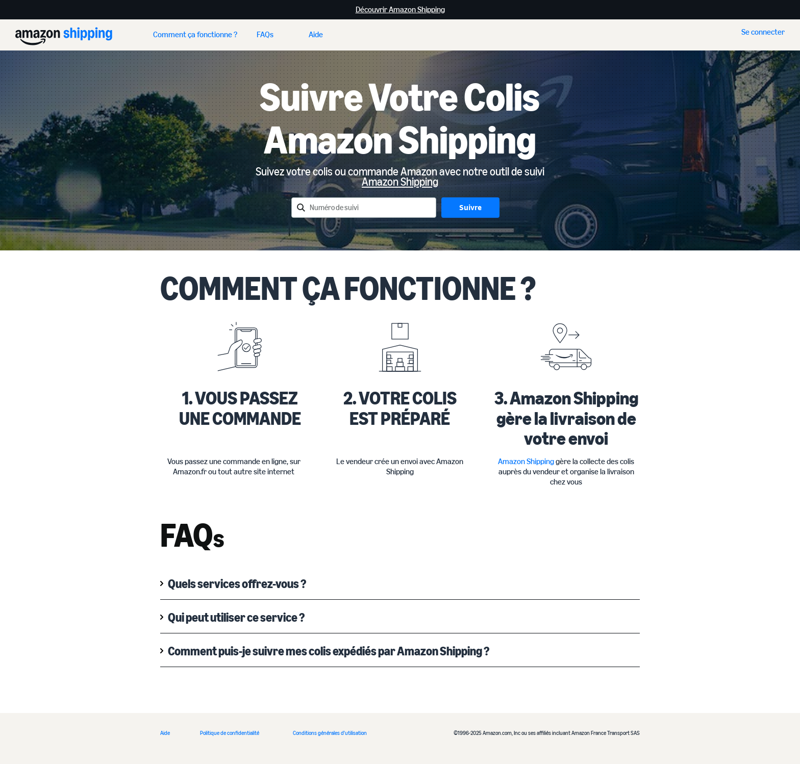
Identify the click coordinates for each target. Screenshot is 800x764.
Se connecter (763, 32)
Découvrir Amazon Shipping (400, 9)
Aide (316, 34)
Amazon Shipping (400, 182)
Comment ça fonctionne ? (195, 34)
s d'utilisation (352, 733)
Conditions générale (315, 733)
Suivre (470, 207)
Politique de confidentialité (229, 733)
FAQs (265, 34)
